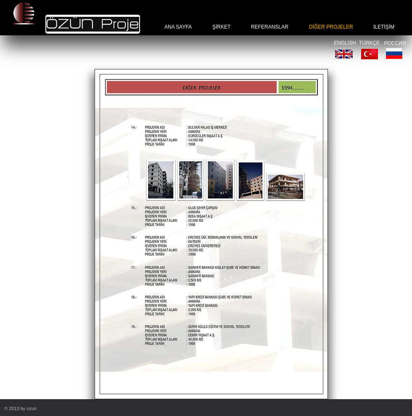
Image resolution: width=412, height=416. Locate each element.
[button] (211, 234)
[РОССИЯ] (395, 43)
